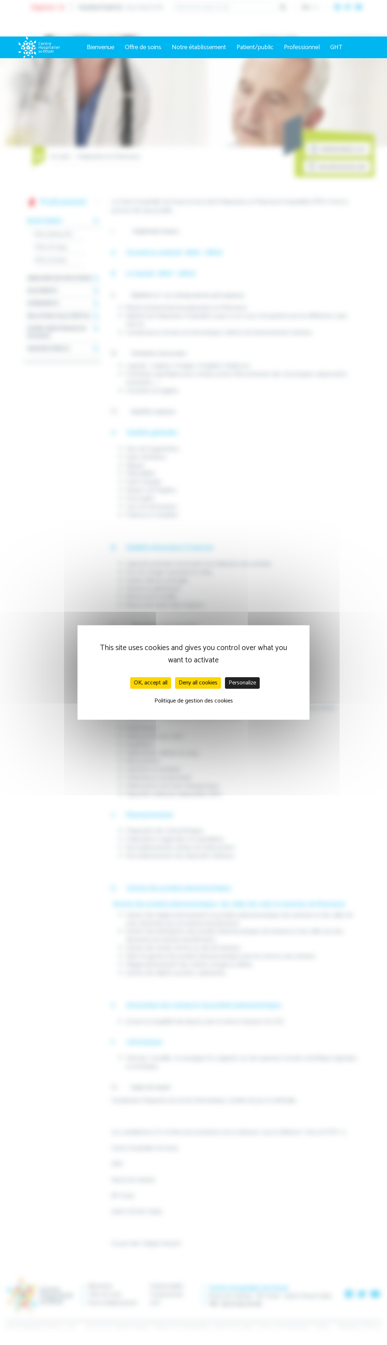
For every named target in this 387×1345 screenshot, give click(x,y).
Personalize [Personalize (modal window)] (242, 683)
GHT (336, 47)
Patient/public (255, 47)
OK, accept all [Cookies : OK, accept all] (150, 683)
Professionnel (302, 47)
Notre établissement (199, 47)
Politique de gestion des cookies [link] (193, 701)
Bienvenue (100, 47)
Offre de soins (143, 47)
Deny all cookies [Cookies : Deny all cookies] (198, 683)
